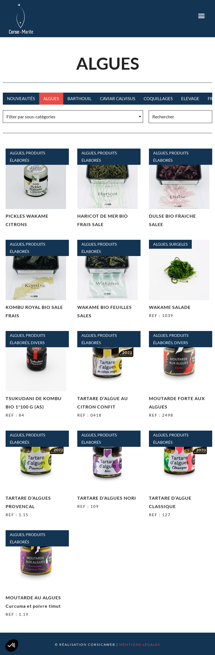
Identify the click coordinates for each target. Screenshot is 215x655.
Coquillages (158, 98)
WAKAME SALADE (170, 307)
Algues (51, 98)
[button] (201, 16)
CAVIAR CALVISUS (117, 98)
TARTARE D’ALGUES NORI (106, 498)
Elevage (190, 98)
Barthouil (79, 98)
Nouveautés (21, 98)
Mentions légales (139, 644)
